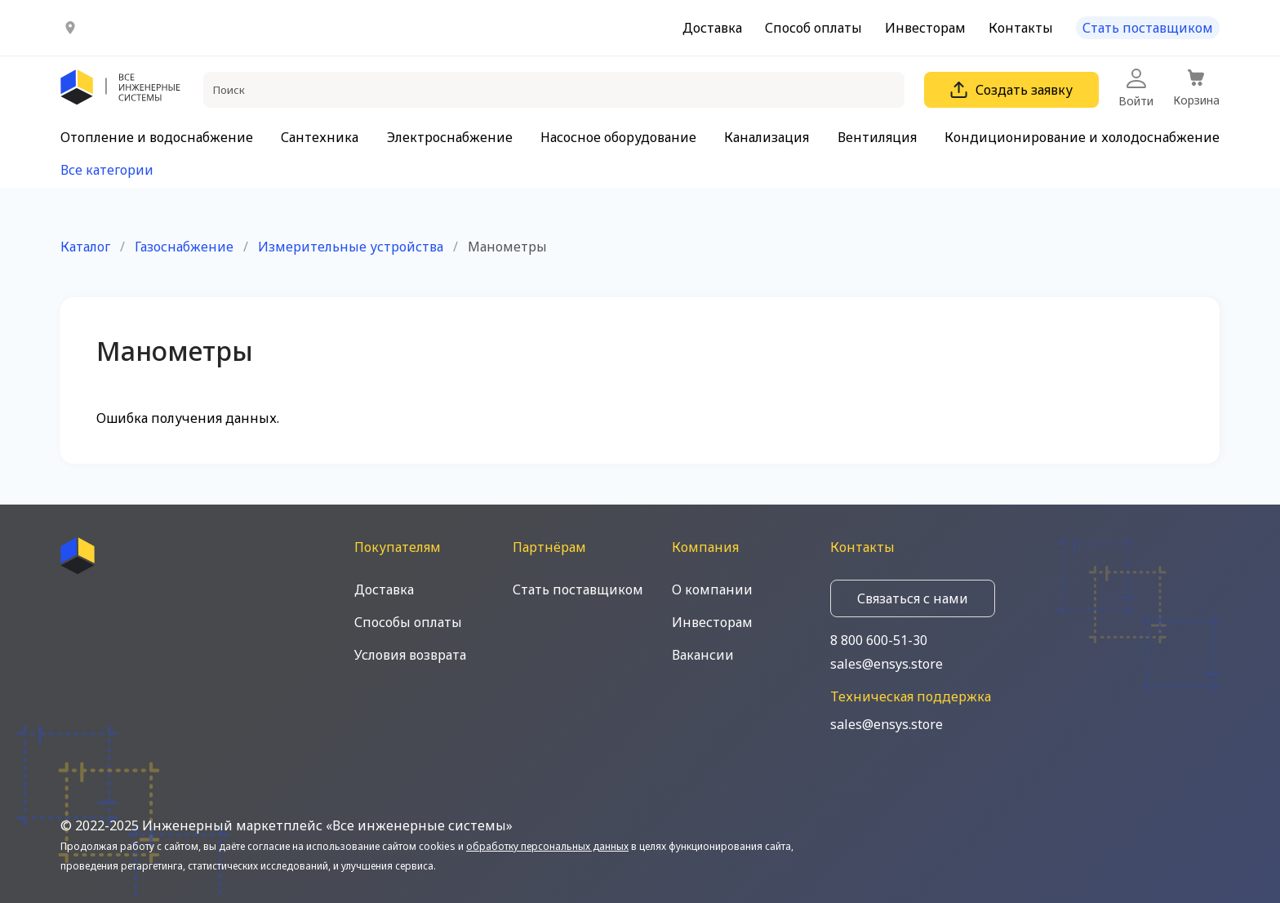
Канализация (766, 137)
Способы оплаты (408, 622)
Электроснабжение (450, 137)
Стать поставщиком (1147, 28)
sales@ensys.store (886, 664)
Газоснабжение (184, 247)
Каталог (85, 247)
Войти (1135, 89)
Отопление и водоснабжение (156, 137)
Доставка (712, 28)
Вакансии (703, 655)
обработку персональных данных (547, 846)
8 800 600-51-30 (878, 640)
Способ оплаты (813, 28)
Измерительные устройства (350, 247)
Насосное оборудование (618, 137)
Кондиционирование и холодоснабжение (1082, 137)
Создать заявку (1011, 90)
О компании (712, 589)
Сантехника (319, 137)
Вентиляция (877, 137)
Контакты (1021, 28)
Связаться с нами (912, 598)
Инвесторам (925, 28)
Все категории (106, 170)
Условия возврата (410, 655)
